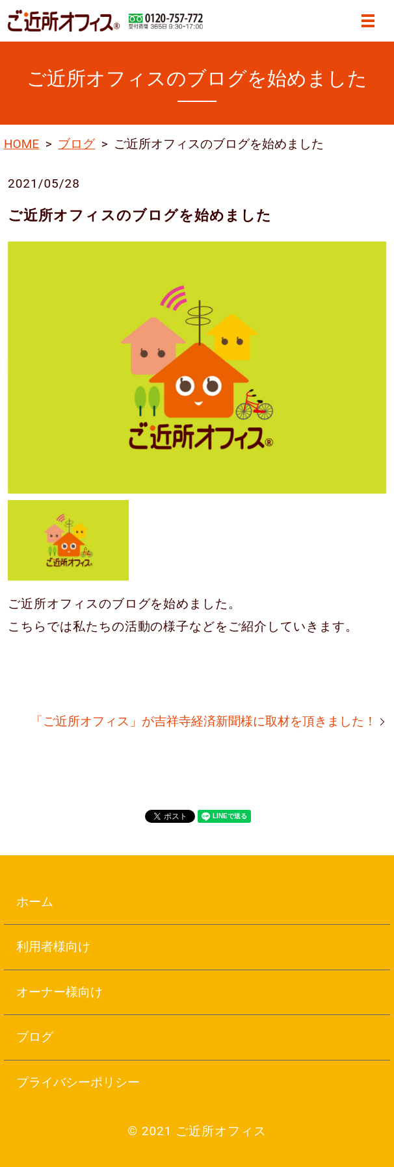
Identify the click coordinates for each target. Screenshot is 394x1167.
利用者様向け (53, 946)
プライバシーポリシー (78, 1082)
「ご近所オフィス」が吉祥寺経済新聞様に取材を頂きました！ (203, 721)
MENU (367, 20)
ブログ (76, 143)
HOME (21, 143)
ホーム (34, 901)
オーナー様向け (59, 992)
